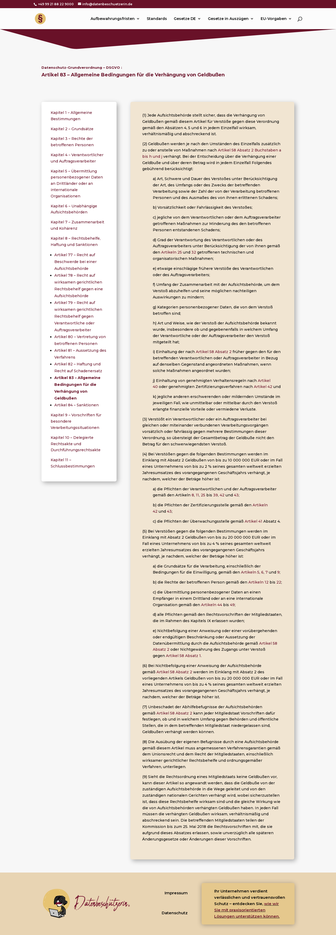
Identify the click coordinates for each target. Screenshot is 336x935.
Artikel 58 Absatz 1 (183, 655)
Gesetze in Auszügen (228, 19)
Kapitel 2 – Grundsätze (72, 129)
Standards (157, 19)
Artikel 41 (253, 521)
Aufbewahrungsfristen (113, 19)
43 (236, 495)
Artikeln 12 (258, 582)
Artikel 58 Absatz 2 (214, 351)
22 (278, 582)
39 (215, 495)
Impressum (176, 892)
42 (222, 495)
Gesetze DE (185, 19)
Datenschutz (175, 912)
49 (232, 604)
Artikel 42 (263, 386)
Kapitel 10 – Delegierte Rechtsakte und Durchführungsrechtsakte (76, 444)
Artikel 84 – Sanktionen (76, 405)
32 (193, 252)
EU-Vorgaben (274, 19)
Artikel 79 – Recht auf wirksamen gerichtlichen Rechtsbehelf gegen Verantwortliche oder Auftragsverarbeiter (78, 316)
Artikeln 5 (250, 572)
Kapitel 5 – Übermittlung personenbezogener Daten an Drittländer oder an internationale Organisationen (77, 183)
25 (203, 495)
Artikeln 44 (211, 604)
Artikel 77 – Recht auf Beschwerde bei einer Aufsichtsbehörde (75, 262)
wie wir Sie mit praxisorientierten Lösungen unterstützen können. (247, 910)
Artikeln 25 (171, 252)
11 (197, 495)
